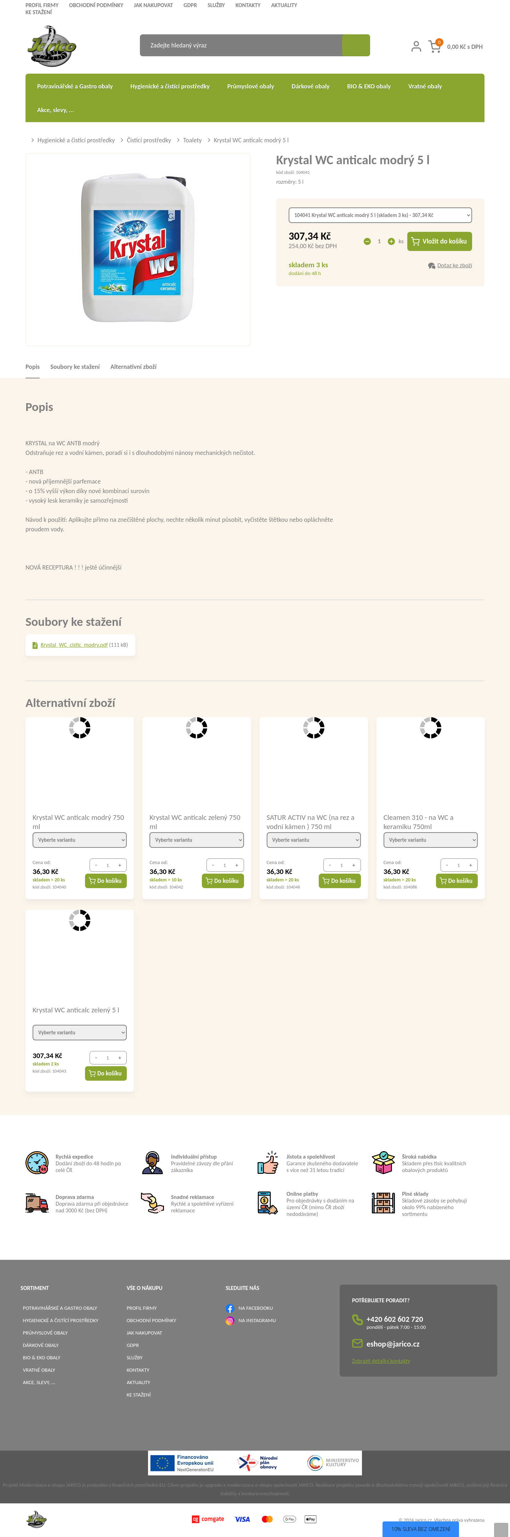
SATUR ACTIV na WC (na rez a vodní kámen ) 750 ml (311, 821)
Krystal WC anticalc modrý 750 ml (78, 821)
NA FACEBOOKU (256, 1308)
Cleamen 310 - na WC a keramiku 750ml (419, 821)
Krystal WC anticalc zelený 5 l (76, 1010)
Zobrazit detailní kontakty (381, 1361)
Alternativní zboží (133, 367)
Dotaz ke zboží (454, 265)
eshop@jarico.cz (393, 1344)
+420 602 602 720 (395, 1319)
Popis (33, 367)
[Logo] (52, 47)
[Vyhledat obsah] (356, 45)
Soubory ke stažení (75, 367)
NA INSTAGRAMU (257, 1320)
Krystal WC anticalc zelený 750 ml (194, 821)
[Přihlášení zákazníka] (416, 46)
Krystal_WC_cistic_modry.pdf (74, 644)
